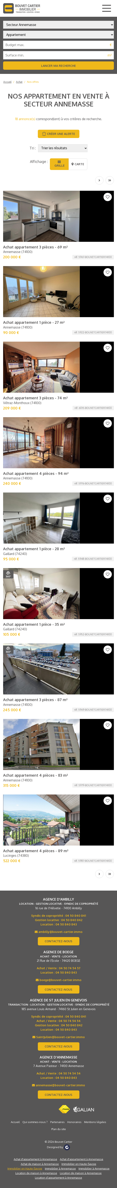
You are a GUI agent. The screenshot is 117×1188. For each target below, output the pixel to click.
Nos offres (33, 81)
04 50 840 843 (66, 509)
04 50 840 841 (75, 501)
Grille (59, 163)
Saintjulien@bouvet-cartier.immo (58, 622)
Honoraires (74, 707)
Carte (77, 164)
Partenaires (57, 707)
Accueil (7, 81)
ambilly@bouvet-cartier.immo (59, 517)
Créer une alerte (58, 134)
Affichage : (39, 161)
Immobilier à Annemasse (60, 753)
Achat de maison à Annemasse (40, 749)
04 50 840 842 (71, 505)
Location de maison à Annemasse (36, 758)
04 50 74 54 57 (69, 553)
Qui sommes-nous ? (35, 707)
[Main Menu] (106, 8)
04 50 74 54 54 (70, 606)
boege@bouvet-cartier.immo (58, 565)
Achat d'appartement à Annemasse (35, 744)
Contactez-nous (58, 526)
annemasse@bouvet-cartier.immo (58, 670)
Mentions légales (95, 707)
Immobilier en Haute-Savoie (79, 749)
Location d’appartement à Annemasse (58, 763)
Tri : (33, 148)
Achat (19, 81)
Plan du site (58, 714)
